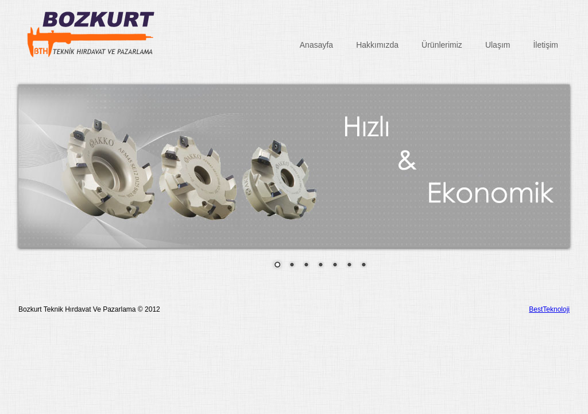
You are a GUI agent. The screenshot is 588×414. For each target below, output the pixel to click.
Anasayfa (316, 44)
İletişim (545, 44)
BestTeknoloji (549, 309)
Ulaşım (497, 44)
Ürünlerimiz (441, 44)
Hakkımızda (377, 44)
